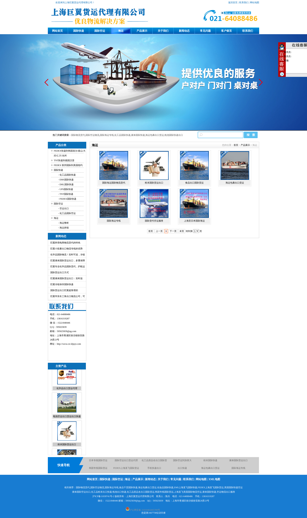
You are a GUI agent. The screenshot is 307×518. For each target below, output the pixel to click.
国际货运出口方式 (59, 272)
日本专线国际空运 (98, 462)
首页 (236, 145)
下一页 (173, 231)
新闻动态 (184, 30)
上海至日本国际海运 (194, 220)
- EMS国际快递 (66, 179)
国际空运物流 (92, 135)
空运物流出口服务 (226, 492)
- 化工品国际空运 (67, 213)
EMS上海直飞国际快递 (185, 487)
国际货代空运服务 (154, 220)
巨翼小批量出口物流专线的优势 (66, 248)
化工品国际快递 (122, 135)
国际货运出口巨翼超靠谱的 (64, 290)
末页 (181, 231)
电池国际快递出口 (173, 135)
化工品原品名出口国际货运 (140, 492)
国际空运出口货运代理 (126, 462)
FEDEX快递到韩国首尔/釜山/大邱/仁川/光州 (69, 153)
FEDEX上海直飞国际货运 (126, 469)
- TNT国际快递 (65, 194)
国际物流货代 (78, 135)
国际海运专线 (107, 135)
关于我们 (163, 30)
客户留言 (226, 30)
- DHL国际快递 (66, 184)
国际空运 (99, 30)
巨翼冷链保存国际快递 (61, 284)
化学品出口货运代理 (66, 394)
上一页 (159, 231)
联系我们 (243, 2)
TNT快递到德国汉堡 (64, 160)
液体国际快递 (138, 135)
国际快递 (78, 30)
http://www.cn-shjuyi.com (69, 344)
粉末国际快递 (210, 462)
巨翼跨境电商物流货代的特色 (65, 242)
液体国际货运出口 (238, 462)
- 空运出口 (63, 208)
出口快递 (182, 469)
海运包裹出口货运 (154, 135)
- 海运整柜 (63, 223)
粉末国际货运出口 (67, 451)
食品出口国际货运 (194, 182)
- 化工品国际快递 (67, 174)
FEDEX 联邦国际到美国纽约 (68, 165)
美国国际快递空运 (233, 487)
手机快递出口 (154, 469)
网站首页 (57, 30)
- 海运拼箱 (63, 227)
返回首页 (232, 2)
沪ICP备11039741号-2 (103, 496)
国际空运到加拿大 (182, 462)
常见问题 (205, 30)
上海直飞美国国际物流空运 (188, 492)
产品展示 (142, 30)
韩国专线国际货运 (98, 469)
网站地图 (254, 2)
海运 (121, 30)
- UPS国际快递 (65, 189)
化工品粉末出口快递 (101, 492)
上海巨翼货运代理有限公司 (140, 496)
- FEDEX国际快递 (67, 199)
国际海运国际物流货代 (113, 182)
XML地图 (214, 479)
